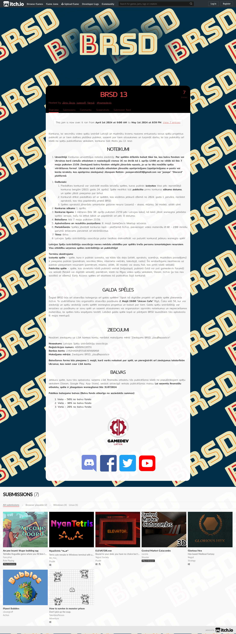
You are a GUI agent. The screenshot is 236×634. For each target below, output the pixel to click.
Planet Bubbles (11, 608)
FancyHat (7, 557)
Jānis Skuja (68, 103)
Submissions (71, 110)
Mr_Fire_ (53, 558)
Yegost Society (102, 557)
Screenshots (107, 110)
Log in (213, 3)
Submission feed (128, 110)
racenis (145, 554)
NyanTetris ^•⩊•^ (58, 551)
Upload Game (70, 3)
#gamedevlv (104, 103)
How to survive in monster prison (67, 608)
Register (226, 3)
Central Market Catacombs (156, 550)
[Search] (191, 4)
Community (108, 3)
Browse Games (35, 3)
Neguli (91, 103)
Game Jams (52, 3)
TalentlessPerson (56, 615)
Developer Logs (90, 3)
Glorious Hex (195, 550)
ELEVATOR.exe (103, 550)
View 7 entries (171, 123)
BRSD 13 (113, 94)
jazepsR (81, 103)
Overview (54, 110)
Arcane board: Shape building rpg (20, 550)
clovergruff (8, 612)
